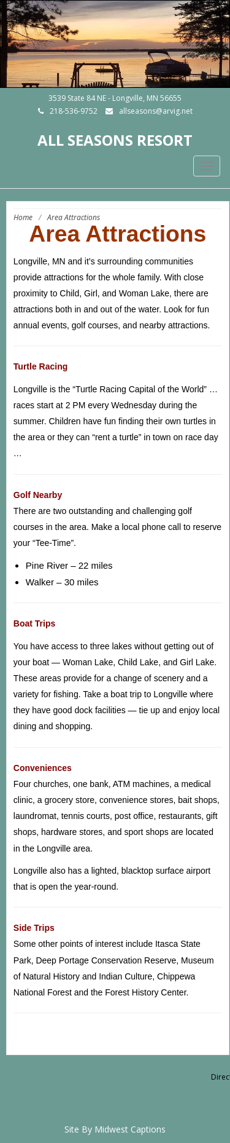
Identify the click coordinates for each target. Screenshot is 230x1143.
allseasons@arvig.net (156, 111)
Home (23, 217)
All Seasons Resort (115, 140)
